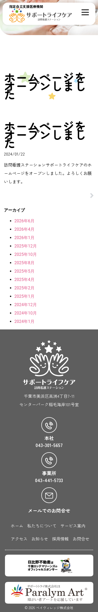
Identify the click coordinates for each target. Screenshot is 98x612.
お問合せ (81, 539)
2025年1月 (24, 296)
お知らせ (39, 539)
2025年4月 (24, 279)
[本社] (49, 425)
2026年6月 (24, 220)
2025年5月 (24, 271)
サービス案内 (72, 525)
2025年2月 (24, 287)
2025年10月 (25, 254)
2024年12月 (25, 304)
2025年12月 (25, 246)
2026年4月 (24, 229)
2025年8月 (24, 262)
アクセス (19, 539)
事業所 (49, 473)
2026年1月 (24, 237)
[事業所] (49, 460)
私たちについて (41, 525)
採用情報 (60, 539)
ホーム (17, 525)
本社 (49, 437)
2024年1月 (24, 321)
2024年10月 (25, 313)
